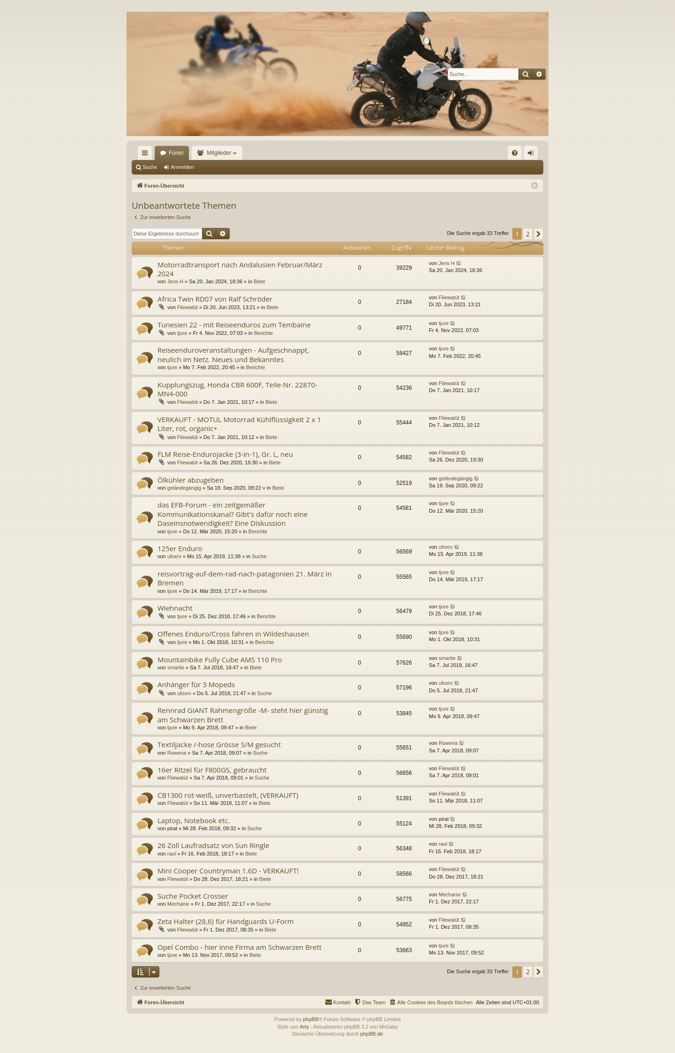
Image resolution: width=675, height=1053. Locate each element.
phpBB (310, 1019)
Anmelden (182, 167)
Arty (304, 1027)
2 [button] (528, 233)
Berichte (263, 333)
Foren (176, 153)
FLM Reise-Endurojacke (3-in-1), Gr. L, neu (225, 454)
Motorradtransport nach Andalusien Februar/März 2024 (240, 269)
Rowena (176, 753)
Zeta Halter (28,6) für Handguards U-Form (226, 921)
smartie (175, 667)
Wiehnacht (175, 608)
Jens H (175, 281)
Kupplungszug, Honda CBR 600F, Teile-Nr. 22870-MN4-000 (237, 389)
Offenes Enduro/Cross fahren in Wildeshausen (233, 633)
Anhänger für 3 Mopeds (196, 684)
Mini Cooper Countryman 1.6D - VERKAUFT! (228, 870)
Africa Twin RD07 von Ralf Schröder (215, 298)
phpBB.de (371, 1034)
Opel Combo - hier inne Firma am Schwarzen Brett (240, 947)
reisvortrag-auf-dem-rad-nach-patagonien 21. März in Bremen (245, 578)
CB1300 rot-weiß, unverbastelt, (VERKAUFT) (228, 795)
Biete (259, 281)
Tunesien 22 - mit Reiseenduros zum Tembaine (234, 324)
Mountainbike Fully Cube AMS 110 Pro (220, 659)
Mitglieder (219, 153)
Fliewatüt (187, 307)
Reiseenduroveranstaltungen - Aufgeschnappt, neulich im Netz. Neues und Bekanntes (233, 354)
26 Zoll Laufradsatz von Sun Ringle (214, 845)
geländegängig (184, 488)
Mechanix (178, 904)
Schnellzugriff (147, 155)
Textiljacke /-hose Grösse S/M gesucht (219, 744)
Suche (149, 167)
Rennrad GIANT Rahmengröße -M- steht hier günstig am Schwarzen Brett (243, 714)
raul (171, 853)
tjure (182, 333)
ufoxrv (174, 556)
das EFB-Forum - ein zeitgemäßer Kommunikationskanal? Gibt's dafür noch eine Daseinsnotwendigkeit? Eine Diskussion (233, 514)
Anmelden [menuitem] (533, 155)
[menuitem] (515, 153)
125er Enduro (180, 548)
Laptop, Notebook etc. (194, 820)
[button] (538, 234)
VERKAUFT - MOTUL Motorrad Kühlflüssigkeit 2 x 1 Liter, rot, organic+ (239, 424)
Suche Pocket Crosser (193, 896)
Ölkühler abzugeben (191, 480)
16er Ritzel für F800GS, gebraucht (212, 769)
